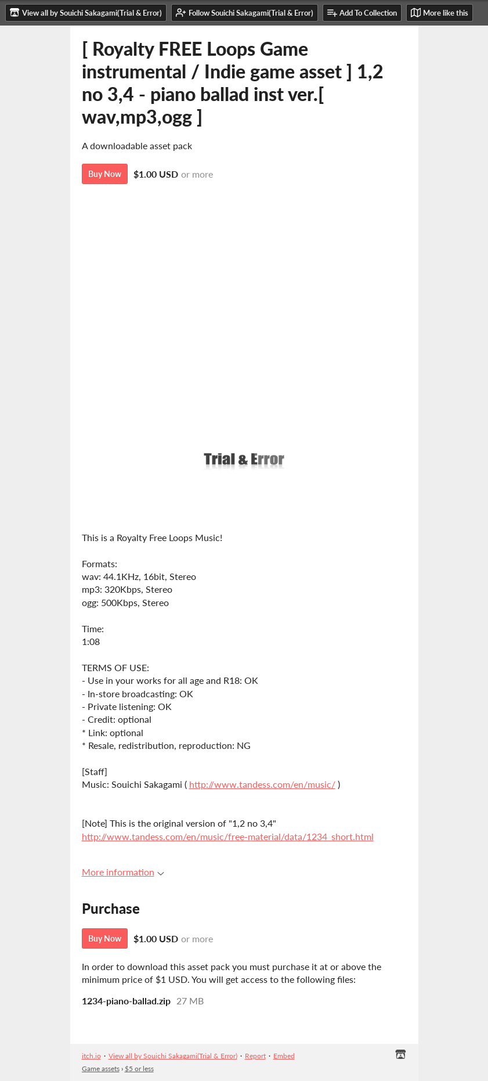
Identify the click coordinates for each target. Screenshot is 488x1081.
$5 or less (139, 1068)
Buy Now (104, 174)
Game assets (101, 1068)
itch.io (91, 1055)
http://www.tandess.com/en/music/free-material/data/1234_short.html (228, 836)
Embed (284, 1055)
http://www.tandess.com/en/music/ (262, 784)
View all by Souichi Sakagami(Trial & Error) (173, 1055)
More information (123, 871)
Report (255, 1055)
